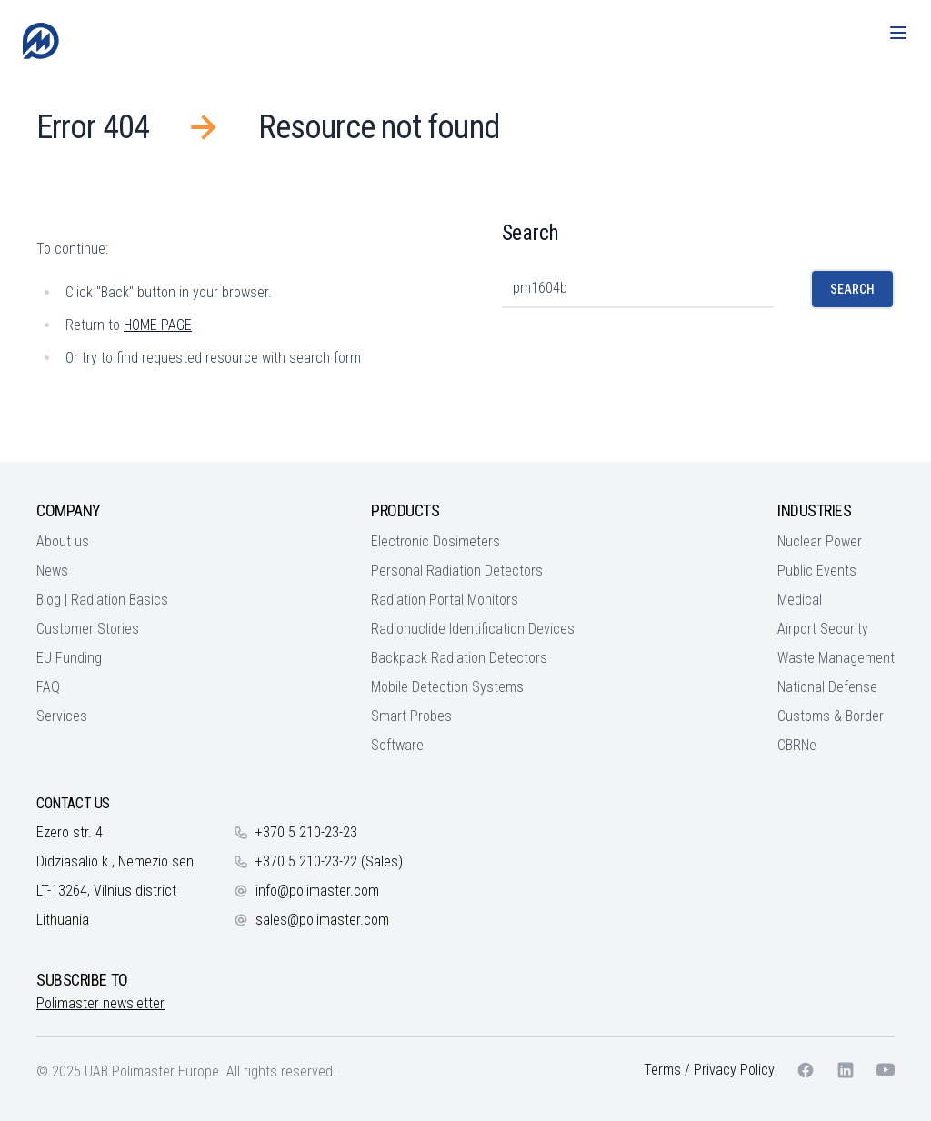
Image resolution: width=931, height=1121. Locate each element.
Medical (799, 599)
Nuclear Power (819, 541)
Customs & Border (830, 716)
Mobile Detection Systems (447, 687)
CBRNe (796, 745)
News (52, 570)
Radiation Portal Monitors (444, 599)
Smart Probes (411, 716)
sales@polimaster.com (322, 919)
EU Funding (69, 657)
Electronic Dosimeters (435, 541)
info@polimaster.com (317, 890)
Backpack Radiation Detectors (459, 657)
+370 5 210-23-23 (306, 832)
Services (61, 716)
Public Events (816, 570)
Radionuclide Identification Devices (473, 628)
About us (62, 541)
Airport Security (822, 628)
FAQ (48, 687)
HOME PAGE (158, 325)
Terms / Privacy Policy (709, 1069)
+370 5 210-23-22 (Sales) (329, 861)
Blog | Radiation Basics (102, 599)
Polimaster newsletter (100, 1003)
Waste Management (836, 657)
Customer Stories (87, 628)
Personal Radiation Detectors (457, 570)
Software (397, 745)
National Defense (827, 687)
